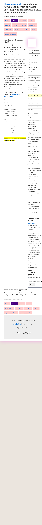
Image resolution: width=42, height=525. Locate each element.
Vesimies (25, 29)
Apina (7, 313)
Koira (22, 313)
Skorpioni (32, 25)
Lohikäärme (18, 94)
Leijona (7, 25)
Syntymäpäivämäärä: (34, 281)
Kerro (31, 284)
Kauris (17, 29)
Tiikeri (13, 94)
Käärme (18, 308)
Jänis (29, 304)
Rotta (7, 304)
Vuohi (11, 96)
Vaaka (24, 25)
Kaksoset (23, 20)
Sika (29, 313)
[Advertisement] (32, 43)
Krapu (31, 20)
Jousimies (8, 29)
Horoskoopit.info (13, 4)
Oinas (7, 20)
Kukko (15, 313)
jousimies (17, 324)
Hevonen (6, 96)
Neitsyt (16, 25)
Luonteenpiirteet (32, 223)
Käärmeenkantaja (10, 34)
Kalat (33, 29)
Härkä (14, 20)
